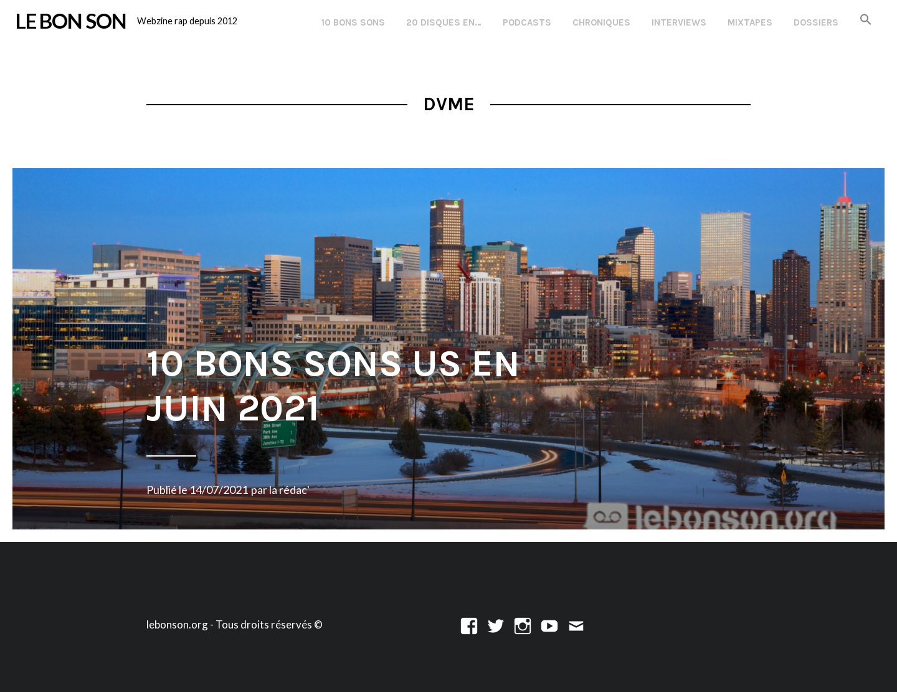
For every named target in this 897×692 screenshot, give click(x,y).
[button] (865, 20)
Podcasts (527, 22)
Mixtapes (750, 22)
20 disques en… (444, 22)
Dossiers (816, 22)
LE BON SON (71, 20)
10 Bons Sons (353, 22)
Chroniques (601, 22)
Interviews (679, 22)
